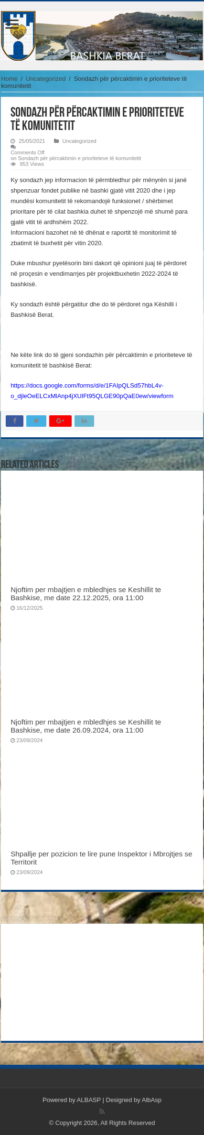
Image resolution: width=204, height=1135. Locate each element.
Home (9, 78)
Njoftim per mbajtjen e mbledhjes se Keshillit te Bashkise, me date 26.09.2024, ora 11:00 (86, 726)
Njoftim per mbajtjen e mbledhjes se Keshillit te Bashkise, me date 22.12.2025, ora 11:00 (86, 593)
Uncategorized (46, 78)
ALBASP (89, 1099)
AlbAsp (151, 1099)
